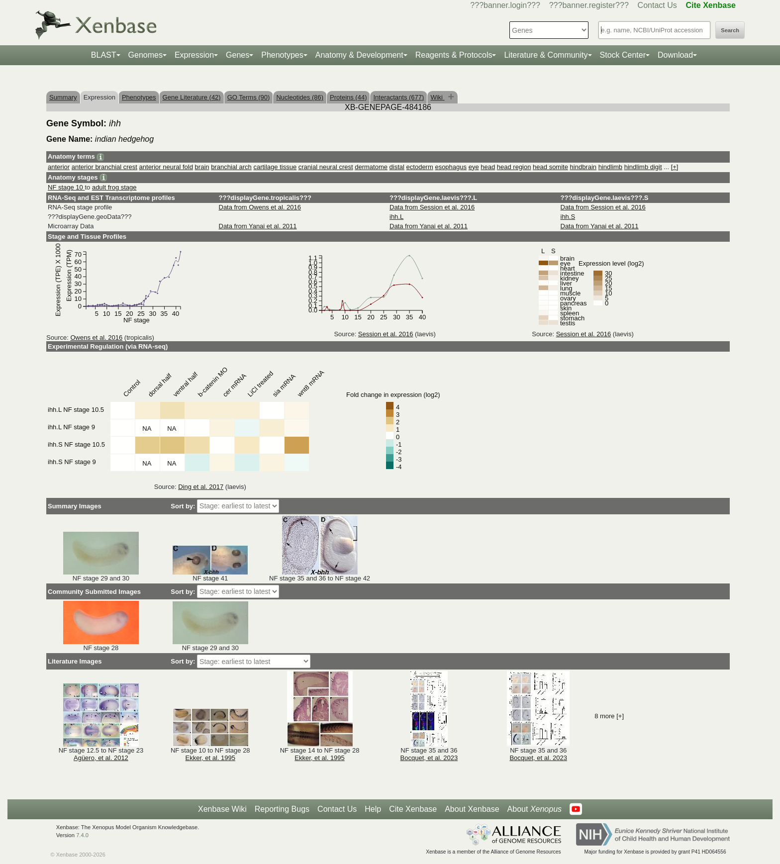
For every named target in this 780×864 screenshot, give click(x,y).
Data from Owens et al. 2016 (260, 207)
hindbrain (583, 167)
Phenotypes (282, 55)
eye (474, 167)
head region (514, 167)
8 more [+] (609, 716)
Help (373, 809)
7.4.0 (82, 835)
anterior (59, 167)
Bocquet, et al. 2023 (429, 758)
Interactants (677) (398, 97)
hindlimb (610, 167)
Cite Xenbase (413, 809)
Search (730, 30)
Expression (194, 55)
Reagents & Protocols (453, 55)
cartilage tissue (274, 167)
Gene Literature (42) (192, 97)
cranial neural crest (325, 167)
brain (202, 167)
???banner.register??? (589, 5)
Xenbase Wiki (222, 809)
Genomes (145, 55)
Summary (63, 97)
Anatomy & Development (359, 55)
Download (675, 55)
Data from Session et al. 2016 (432, 207)
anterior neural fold (166, 167)
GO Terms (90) (248, 97)
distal (397, 167)
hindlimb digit (643, 167)
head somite (550, 167)
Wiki (437, 97)
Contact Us (657, 5)
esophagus (451, 167)
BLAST (103, 55)
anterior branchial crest (104, 167)
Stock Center (623, 55)
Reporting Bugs (282, 809)
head (488, 167)
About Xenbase (472, 809)
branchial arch (231, 167)
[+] (675, 167)
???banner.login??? (505, 5)
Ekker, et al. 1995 (210, 758)
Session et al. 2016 (385, 334)
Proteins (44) (348, 97)
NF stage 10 (66, 187)
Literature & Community (545, 55)
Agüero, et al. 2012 (101, 758)
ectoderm (419, 167)
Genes (237, 55)
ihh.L (396, 216)
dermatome (371, 167)
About (534, 809)
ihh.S (568, 216)
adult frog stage (114, 187)
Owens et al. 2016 (96, 337)
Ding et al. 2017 (200, 486)
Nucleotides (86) (299, 97)
